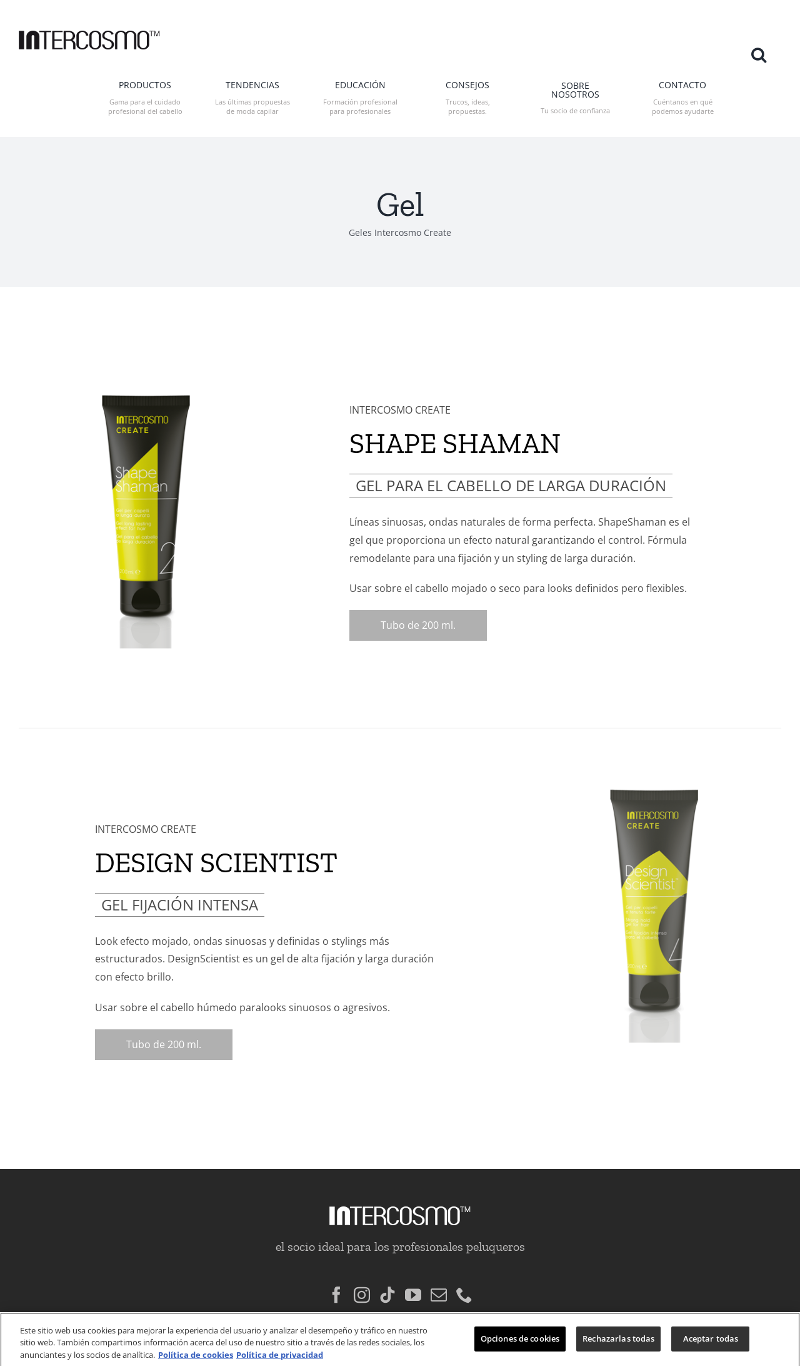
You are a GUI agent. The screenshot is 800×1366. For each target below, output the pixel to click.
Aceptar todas (711, 1343)
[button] (758, 54)
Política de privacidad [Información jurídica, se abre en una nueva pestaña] (279, 1359)
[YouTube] (413, 1270)
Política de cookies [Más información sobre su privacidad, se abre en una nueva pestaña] (195, 1359)
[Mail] (439, 1270)
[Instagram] (362, 1270)
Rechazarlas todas (618, 1343)
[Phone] (464, 1270)
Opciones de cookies (520, 1343)
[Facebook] (336, 1270)
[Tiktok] (387, 1270)
